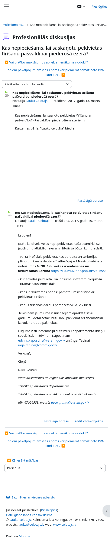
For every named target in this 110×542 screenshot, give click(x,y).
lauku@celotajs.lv (31, 524)
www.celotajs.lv (64, 524)
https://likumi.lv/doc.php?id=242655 (78, 271)
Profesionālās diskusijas (13, 25)
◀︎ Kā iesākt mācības (23, 460)
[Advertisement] (60, 164)
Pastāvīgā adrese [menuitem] (90, 200)
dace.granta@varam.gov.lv (70, 402)
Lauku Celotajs (37, 101)
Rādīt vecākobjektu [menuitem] (88, 421)
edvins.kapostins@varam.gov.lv (41, 340)
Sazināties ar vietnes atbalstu (30, 497)
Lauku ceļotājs (20, 519)
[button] (81, 6)
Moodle (24, 536)
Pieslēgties (99, 6)
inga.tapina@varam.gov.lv (37, 345)
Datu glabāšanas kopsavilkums (29, 515)
